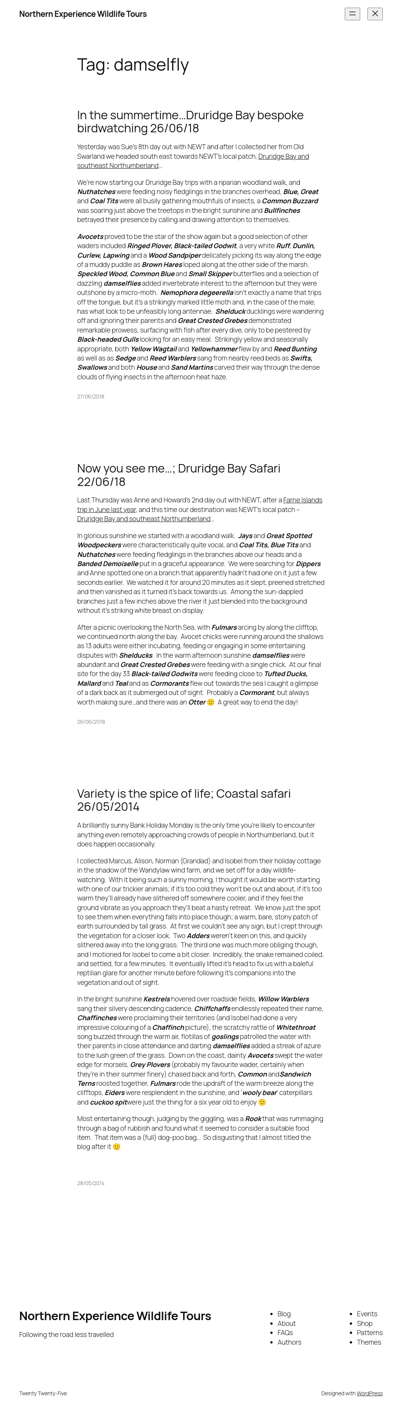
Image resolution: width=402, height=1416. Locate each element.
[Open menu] (352, 14)
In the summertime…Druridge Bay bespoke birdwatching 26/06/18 (190, 121)
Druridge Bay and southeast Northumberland (143, 518)
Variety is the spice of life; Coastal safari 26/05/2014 (184, 800)
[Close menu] (375, 14)
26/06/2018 (91, 721)
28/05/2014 (90, 1183)
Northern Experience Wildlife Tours (83, 13)
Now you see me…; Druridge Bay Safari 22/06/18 (179, 474)
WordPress (370, 1393)
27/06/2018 (90, 396)
